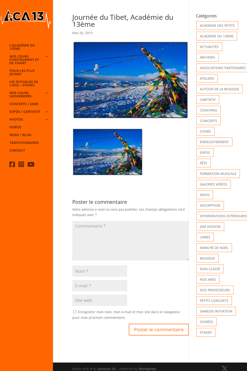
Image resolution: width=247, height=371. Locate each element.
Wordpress (147, 369)
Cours (205, 131)
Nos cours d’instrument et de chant (24, 60)
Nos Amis (208, 279)
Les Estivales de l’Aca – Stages (23, 83)
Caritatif (208, 99)
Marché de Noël (214, 247)
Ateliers (207, 78)
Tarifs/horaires (24, 143)
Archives (207, 57)
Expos (205, 152)
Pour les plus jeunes (22, 72)
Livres (205, 237)
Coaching (208, 110)
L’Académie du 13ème (22, 47)
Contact (17, 151)
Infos (205, 195)
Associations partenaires (223, 68)
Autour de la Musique (219, 89)
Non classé (210, 269)
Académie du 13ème (217, 36)
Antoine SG (107, 369)
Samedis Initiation (216, 311)
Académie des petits (217, 25)
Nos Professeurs (215, 290)
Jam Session (210, 226)
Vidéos (15, 127)
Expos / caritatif (24, 112)
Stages (206, 332)
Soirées (206, 322)
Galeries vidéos (213, 184)
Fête (203, 163)
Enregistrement (214, 142)
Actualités (209, 46)
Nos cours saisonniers (20, 94)
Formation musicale (218, 173)
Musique (207, 258)
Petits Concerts (214, 300)
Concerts (208, 120)
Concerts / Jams (23, 104)
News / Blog (20, 135)
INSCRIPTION (210, 205)
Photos (16, 120)
